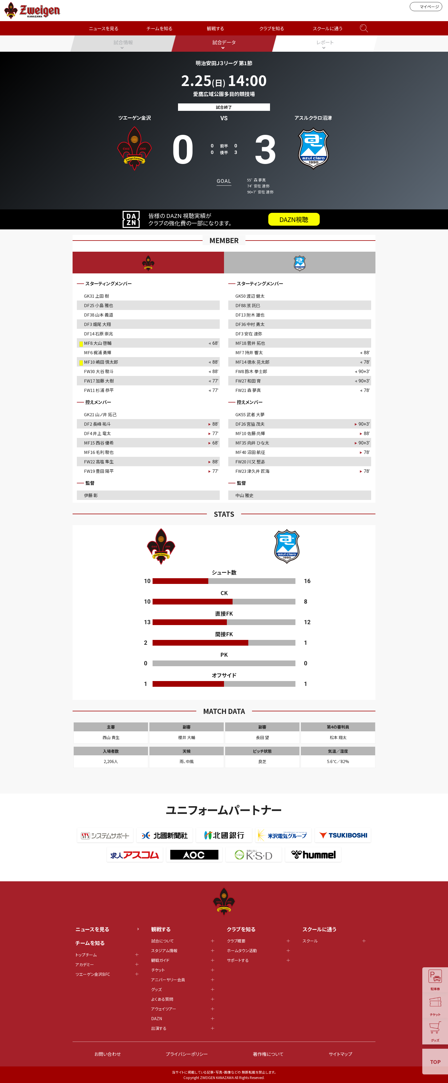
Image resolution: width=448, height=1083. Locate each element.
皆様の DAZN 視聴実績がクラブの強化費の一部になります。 (221, 219)
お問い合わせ (107, 1053)
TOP (435, 1061)
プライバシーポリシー (187, 1053)
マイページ (426, 6)
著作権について (268, 1053)
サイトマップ (340, 1053)
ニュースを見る (103, 28)
